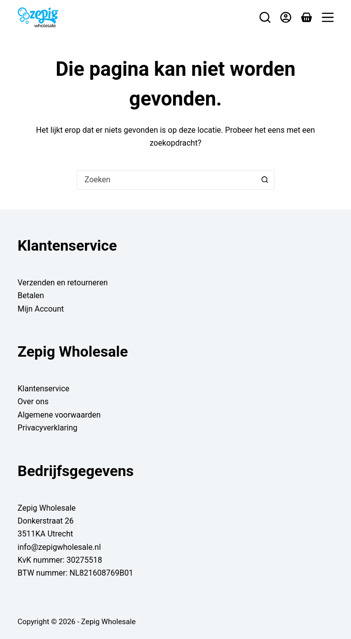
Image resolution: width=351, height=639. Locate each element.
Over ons (33, 401)
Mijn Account (41, 309)
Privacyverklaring (48, 427)
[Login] (285, 17)
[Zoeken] (265, 17)
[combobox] (166, 180)
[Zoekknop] (264, 179)
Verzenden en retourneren (63, 282)
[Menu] (328, 17)
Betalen (31, 295)
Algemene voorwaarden (59, 415)
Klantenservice (44, 388)
